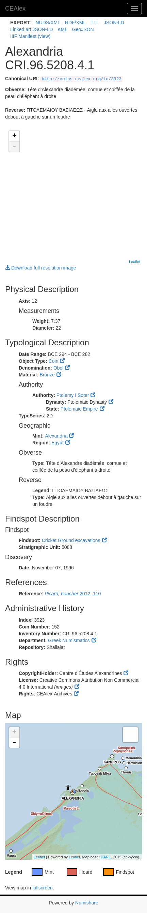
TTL (95, 22)
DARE (106, 857)
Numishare (86, 902)
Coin (54, 361)
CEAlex (15, 8)
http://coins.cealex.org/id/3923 (81, 79)
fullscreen (42, 887)
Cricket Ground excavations (71, 540)
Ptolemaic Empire (79, 409)
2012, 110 (73, 593)
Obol (58, 368)
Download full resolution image (40, 268)
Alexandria (56, 436)
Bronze (46, 374)
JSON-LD (114, 22)
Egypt (57, 442)
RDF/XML (75, 22)
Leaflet (134, 262)
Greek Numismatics (68, 640)
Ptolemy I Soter (72, 395)
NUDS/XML (48, 22)
